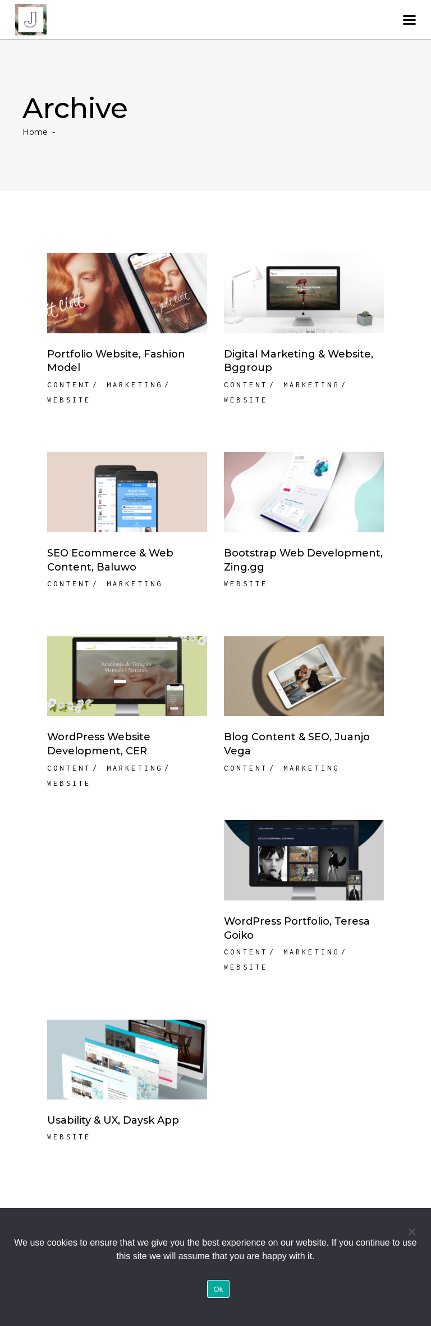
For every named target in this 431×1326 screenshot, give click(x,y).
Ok (218, 1289)
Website (69, 400)
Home (35, 132)
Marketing (135, 385)
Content (69, 385)
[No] (411, 1231)
